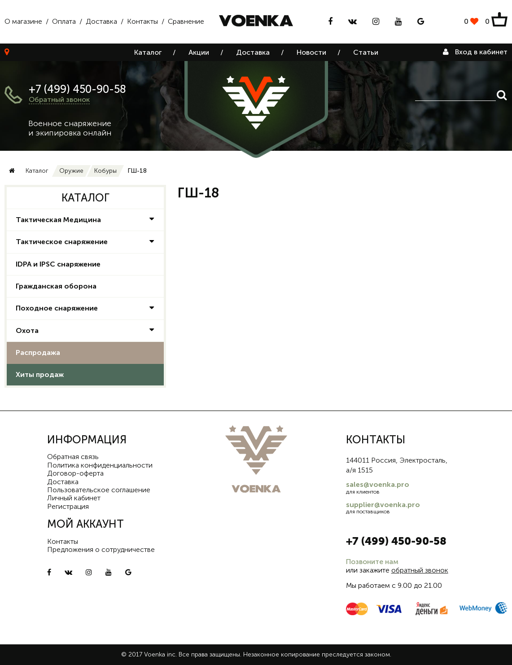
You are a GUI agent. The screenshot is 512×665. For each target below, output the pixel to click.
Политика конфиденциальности (100, 465)
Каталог (148, 52)
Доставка (101, 21)
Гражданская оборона (56, 286)
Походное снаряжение (57, 308)
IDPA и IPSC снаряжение (58, 264)
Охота (27, 330)
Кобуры (105, 171)
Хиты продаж (40, 374)
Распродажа (38, 352)
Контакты (142, 21)
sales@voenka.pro (377, 484)
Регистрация (68, 506)
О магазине (23, 21)
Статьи (365, 52)
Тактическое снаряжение (62, 241)
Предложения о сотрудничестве (101, 549)
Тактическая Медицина (58, 219)
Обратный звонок (59, 99)
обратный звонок (419, 570)
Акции (198, 52)
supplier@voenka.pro (383, 504)
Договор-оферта (75, 473)
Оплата (64, 21)
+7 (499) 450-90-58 (77, 89)
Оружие (71, 171)
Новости (311, 52)
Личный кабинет (74, 498)
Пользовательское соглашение (98, 490)
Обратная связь (73, 456)
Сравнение (186, 21)
